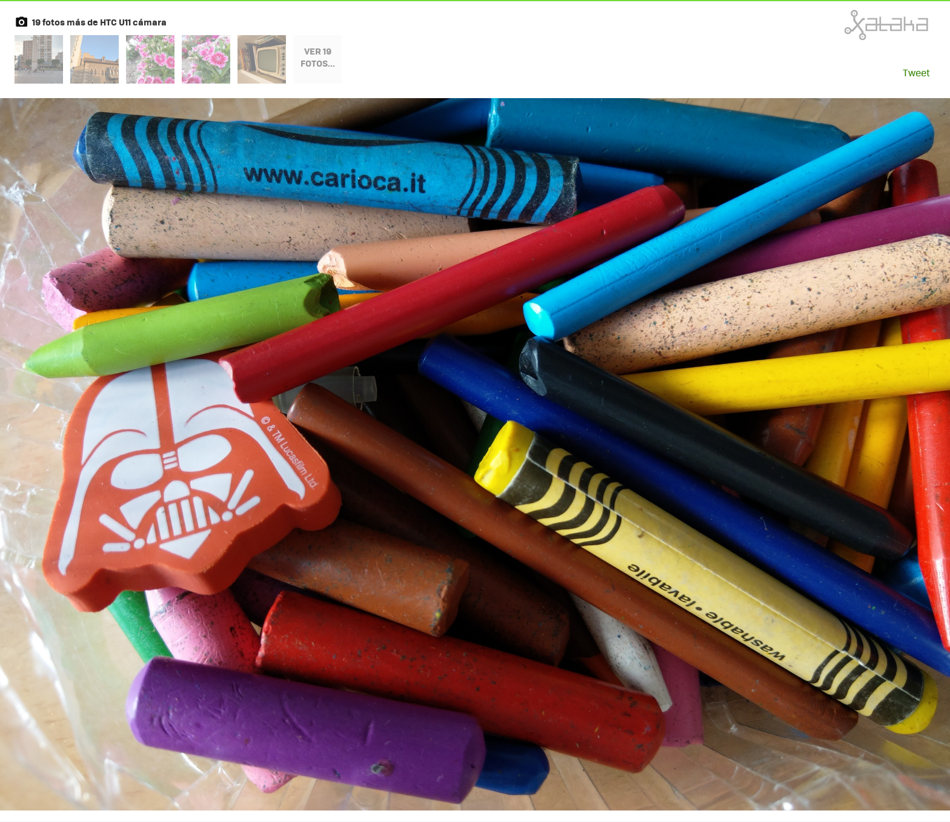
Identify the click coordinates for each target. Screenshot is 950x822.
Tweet (916, 72)
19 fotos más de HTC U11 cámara (99, 21)
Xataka (859, 24)
